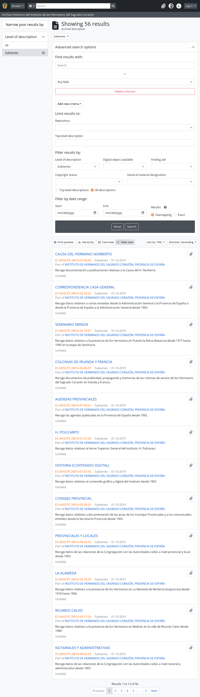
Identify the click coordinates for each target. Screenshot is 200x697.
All (6, 45)
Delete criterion (125, 91)
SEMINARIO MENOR (71, 324)
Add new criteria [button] (68, 104)
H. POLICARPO (67, 432)
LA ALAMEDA (66, 573)
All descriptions (105, 190)
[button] (163, 6)
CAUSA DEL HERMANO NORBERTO (83, 254)
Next (154, 691)
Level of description (21, 36)
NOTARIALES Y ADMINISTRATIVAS (82, 648)
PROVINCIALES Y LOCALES (76, 536)
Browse (16, 6)
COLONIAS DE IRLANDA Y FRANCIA (83, 362)
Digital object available (118, 160)
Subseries (25, 53)
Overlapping (163, 215)
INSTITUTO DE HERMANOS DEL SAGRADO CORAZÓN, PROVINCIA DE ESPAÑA (115, 264)
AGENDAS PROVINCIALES (76, 399)
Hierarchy (86, 242)
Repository (62, 121)
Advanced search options (75, 47)
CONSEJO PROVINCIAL (73, 498)
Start (58, 206)
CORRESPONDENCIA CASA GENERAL (85, 287)
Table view (125, 242)
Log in (189, 6)
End (105, 206)
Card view (106, 242)
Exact (181, 215)
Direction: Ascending (181, 242)
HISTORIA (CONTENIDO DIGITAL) (82, 465)
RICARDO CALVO (69, 610)
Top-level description (69, 136)
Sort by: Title (154, 242)
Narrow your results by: (25, 24)
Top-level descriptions (74, 190)
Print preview (63, 242)
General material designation (146, 175)
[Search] (73, 6)
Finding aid (158, 160)
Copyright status (66, 175)
